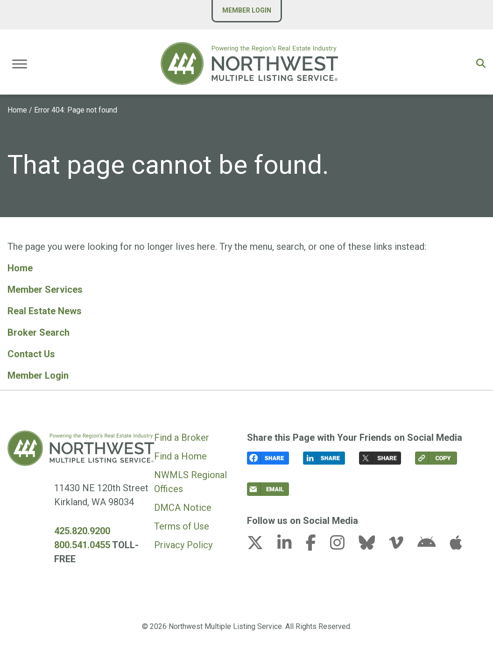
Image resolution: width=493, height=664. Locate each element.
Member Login (246, 10)
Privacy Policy (183, 545)
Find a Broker (181, 437)
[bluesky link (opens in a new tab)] (373, 545)
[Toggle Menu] (19, 63)
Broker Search (38, 332)
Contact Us (31, 354)
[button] (481, 63)
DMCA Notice (182, 507)
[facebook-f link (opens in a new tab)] (317, 545)
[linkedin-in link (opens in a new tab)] (290, 545)
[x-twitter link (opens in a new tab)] (261, 545)
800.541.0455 (82, 545)
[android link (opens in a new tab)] (432, 545)
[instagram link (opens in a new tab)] (343, 545)
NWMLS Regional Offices (190, 481)
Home (17, 110)
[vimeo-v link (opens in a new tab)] (402, 545)
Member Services (45, 289)
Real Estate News (44, 311)
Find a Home (180, 456)
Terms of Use (181, 526)
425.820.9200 (82, 531)
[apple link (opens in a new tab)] (456, 545)
